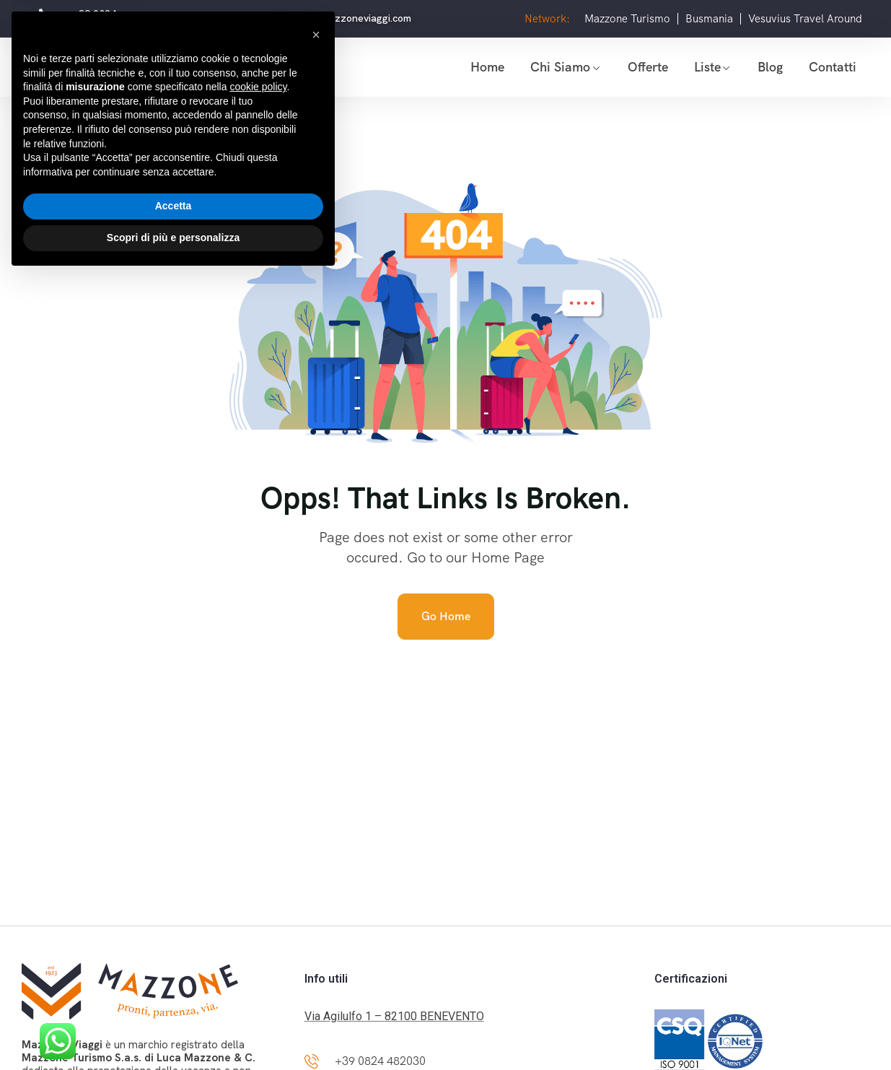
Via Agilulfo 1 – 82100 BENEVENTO (394, 1016)
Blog (770, 66)
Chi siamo (560, 66)
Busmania (709, 19)
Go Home (445, 616)
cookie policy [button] (257, 880)
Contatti (832, 66)
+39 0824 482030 (380, 1061)
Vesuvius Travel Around (805, 19)
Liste (707, 66)
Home (487, 66)
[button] (316, 827)
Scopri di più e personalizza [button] (173, 1030)
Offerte (648, 66)
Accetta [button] (173, 999)
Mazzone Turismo (627, 19)
